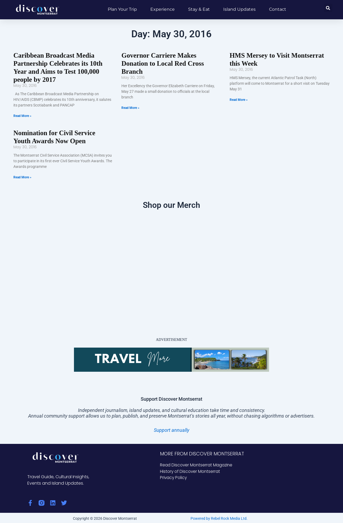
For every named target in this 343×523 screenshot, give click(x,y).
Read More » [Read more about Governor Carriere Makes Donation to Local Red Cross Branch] (130, 99)
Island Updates (239, 9)
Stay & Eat (199, 9)
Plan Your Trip (122, 9)
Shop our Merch (171, 203)
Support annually (171, 428)
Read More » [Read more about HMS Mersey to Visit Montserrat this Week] (239, 99)
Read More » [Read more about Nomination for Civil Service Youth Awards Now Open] (22, 176)
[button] (328, 8)
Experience (162, 9)
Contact (277, 9)
